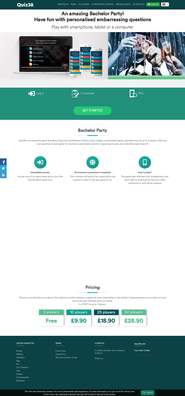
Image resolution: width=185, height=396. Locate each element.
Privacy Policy (60, 351)
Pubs (73, 4)
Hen (17, 364)
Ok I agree (147, 393)
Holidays (83, 4)
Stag (18, 361)
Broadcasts (123, 4)
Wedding (19, 354)
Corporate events (102, 4)
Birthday (19, 351)
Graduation (20, 358)
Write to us (99, 358)
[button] (119, 53)
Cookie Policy (60, 354)
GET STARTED (92, 110)
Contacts (139, 4)
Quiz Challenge (22, 367)
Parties (63, 4)
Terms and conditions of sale (66, 358)
